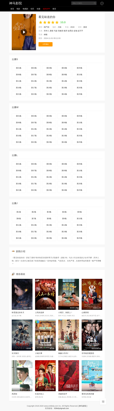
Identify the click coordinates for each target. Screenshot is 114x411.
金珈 (75, 31)
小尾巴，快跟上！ (65, 312)
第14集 (64, 81)
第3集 (49, 212)
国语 (85, 27)
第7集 (34, 218)
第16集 (19, 88)
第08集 (49, 75)
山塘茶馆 (85, 312)
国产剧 (46, 27)
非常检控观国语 (88, 353)
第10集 (79, 75)
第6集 (18, 218)
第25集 (79, 94)
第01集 (19, 68)
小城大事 (38, 353)
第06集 (19, 75)
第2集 (34, 212)
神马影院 (15, 3)
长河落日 (15, 353)
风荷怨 (14, 394)
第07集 (34, 75)
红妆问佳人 (39, 394)
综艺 (32, 9)
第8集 (49, 218)
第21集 (19, 94)
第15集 (79, 81)
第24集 (64, 94)
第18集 (49, 88)
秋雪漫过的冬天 (18, 312)
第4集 (64, 212)
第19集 (64, 88)
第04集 (64, 68)
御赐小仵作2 (63, 353)
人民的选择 (39, 312)
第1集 (18, 212)
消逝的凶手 (62, 394)
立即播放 (45, 44)
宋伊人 (46, 31)
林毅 (45, 35)
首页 (12, 9)
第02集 (34, 68)
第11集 (19, 81)
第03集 (49, 68)
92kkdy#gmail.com (61, 408)
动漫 (38, 9)
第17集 (34, 88)
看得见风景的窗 (88, 394)
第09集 (64, 75)
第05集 (79, 68)
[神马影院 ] (83, 406)
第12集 (34, 81)
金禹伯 (70, 31)
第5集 (79, 212)
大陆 (59, 27)
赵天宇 (80, 31)
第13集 (49, 81)
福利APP (46, 9)
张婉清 (60, 31)
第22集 (34, 94)
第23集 (49, 94)
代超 (55, 31)
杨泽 (65, 31)
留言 (54, 9)
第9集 (64, 218)
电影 (18, 9)
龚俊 (51, 31)
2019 (72, 27)
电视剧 (25, 9)
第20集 (79, 88)
